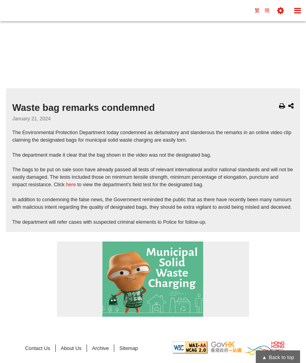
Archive (100, 348)
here (71, 184)
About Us (70, 348)
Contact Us (37, 348)
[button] (280, 11)
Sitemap (128, 348)
